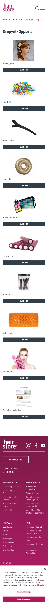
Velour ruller (8, 333)
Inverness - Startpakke (31, 552)
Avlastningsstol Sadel (12, 486)
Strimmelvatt (8, 542)
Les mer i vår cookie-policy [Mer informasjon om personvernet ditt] (34, 585)
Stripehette (7, 546)
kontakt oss (16, 459)
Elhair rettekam (32, 493)
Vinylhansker (8, 550)
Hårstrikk (7, 102)
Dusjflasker (8, 527)
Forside (6, 19)
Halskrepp (7, 531)
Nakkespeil (7, 538)
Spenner (6, 294)
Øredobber (8, 371)
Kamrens (6, 534)
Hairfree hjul (8, 510)
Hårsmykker (8, 63)
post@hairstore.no (11, 468)
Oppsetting (8, 179)
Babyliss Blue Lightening (32, 488)
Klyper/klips (8, 140)
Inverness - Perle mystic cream (33, 532)
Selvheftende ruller (11, 217)
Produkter (18, 19)
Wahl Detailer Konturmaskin (32, 505)
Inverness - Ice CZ (34, 527)
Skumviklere (8, 256)
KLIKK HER (24, 70)
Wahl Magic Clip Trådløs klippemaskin (35, 511)
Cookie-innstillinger (24, 592)
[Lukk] (45, 569)
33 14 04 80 (8, 472)
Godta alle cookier (24, 599)
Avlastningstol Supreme (9, 491)
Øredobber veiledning (13, 410)
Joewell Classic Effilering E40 (32, 498)
